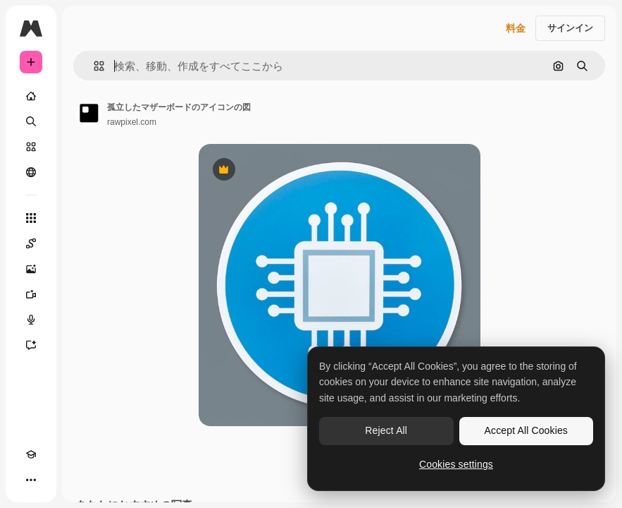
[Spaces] (31, 243)
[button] (93, 66)
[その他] (31, 479)
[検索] (31, 121)
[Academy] (31, 454)
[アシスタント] (31, 345)
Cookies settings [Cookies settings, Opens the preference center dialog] (456, 464)
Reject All (386, 430)
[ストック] (31, 146)
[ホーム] (31, 96)
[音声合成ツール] (31, 319)
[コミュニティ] (31, 172)
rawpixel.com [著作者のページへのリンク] (131, 122)
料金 (515, 28)
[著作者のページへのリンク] (88, 113)
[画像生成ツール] (31, 269)
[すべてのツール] (31, 218)
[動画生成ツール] (31, 294)
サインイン (570, 28)
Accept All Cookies (526, 430)
